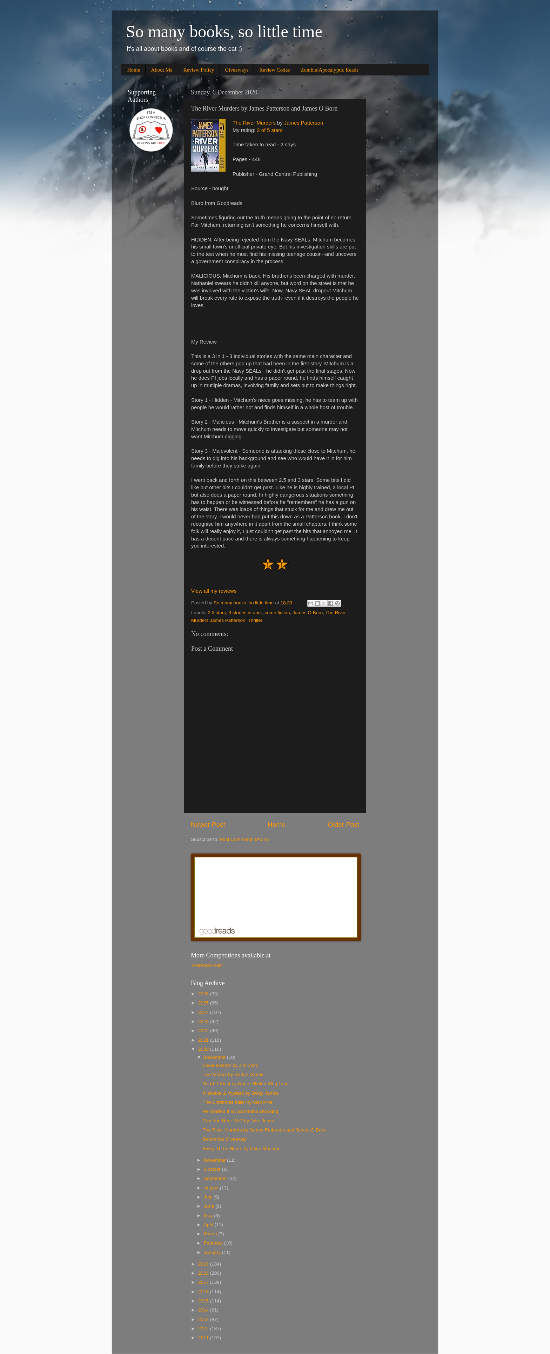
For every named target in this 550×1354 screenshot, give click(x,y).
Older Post (343, 824)
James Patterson (303, 123)
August (212, 1187)
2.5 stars (217, 612)
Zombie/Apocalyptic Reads (329, 70)
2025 (204, 1002)
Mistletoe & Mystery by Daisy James (241, 1093)
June (209, 1206)
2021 (204, 1040)
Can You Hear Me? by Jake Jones (238, 1120)
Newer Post (208, 824)
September (216, 1178)
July (209, 1197)
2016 (204, 1291)
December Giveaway (225, 1139)
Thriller (255, 620)
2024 (204, 1012)
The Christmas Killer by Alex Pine (238, 1102)
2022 (204, 1030)
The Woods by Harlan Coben (233, 1074)
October (213, 1169)
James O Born (308, 612)
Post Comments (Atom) (244, 839)
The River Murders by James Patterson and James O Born (264, 1130)
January (213, 1252)
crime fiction (277, 612)
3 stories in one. (245, 612)
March (211, 1233)
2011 (204, 1337)
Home (133, 70)
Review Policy (198, 70)
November (215, 1160)
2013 (204, 1319)
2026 (204, 993)
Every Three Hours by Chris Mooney (241, 1148)
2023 (204, 1021)
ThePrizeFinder (207, 965)
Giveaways (237, 70)
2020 (204, 1049)
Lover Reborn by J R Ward (231, 1065)
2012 (204, 1328)
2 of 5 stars (269, 130)
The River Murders (254, 123)
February (214, 1243)
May (209, 1215)
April (209, 1224)
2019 (204, 1264)
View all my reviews (213, 591)
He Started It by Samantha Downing (240, 1111)
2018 (204, 1273)
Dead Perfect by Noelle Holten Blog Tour (245, 1083)
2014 (204, 1310)
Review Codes (274, 70)
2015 (204, 1300)
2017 (204, 1282)
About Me (161, 70)
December (215, 1057)
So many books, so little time (224, 31)
